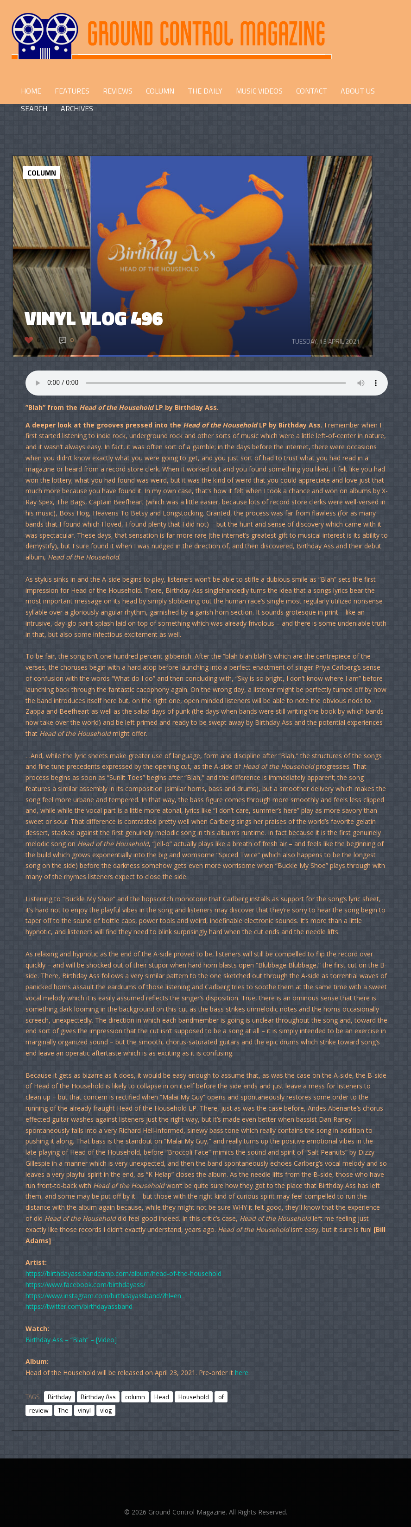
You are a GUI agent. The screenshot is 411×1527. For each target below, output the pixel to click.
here (241, 1372)
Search (34, 108)
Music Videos (259, 90)
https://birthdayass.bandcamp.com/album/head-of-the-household (123, 1273)
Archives (77, 108)
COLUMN (160, 90)
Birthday (59, 1396)
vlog (106, 1410)
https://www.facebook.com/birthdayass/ (85, 1284)
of (221, 1396)
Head (161, 1396)
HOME (31, 90)
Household (193, 1396)
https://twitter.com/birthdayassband (79, 1306)
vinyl (84, 1410)
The (63, 1410)
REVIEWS (118, 90)
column (135, 1396)
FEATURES (72, 90)
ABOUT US (358, 90)
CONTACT (311, 90)
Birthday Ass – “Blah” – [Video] (71, 1339)
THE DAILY (205, 90)
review (39, 1410)
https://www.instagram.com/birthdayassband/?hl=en (103, 1295)
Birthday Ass (98, 1396)
